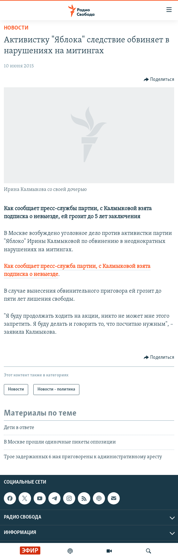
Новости (16, 28)
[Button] (159, 79)
